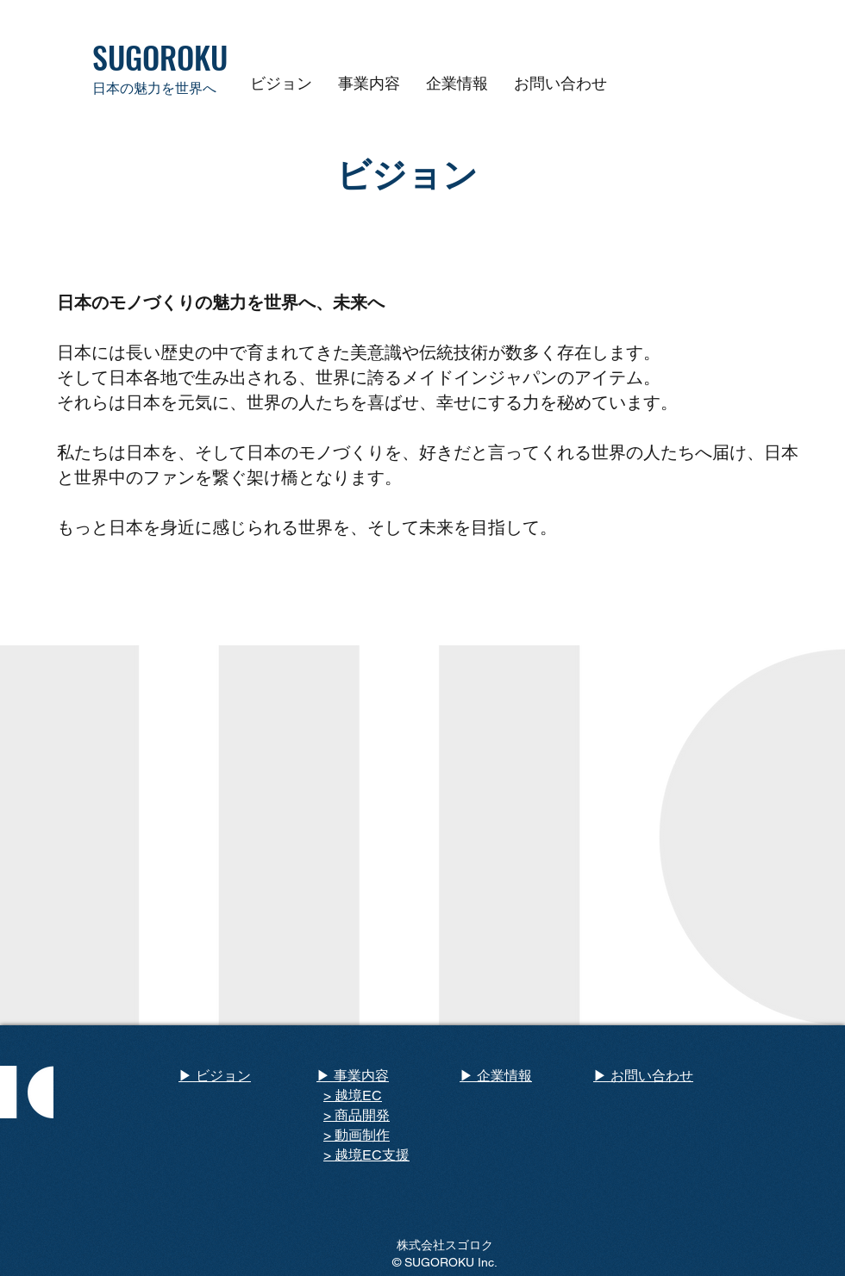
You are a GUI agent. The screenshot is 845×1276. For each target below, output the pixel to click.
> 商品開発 (356, 1115)
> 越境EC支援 (366, 1155)
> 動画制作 (356, 1135)
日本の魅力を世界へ (154, 88)
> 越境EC (352, 1095)
